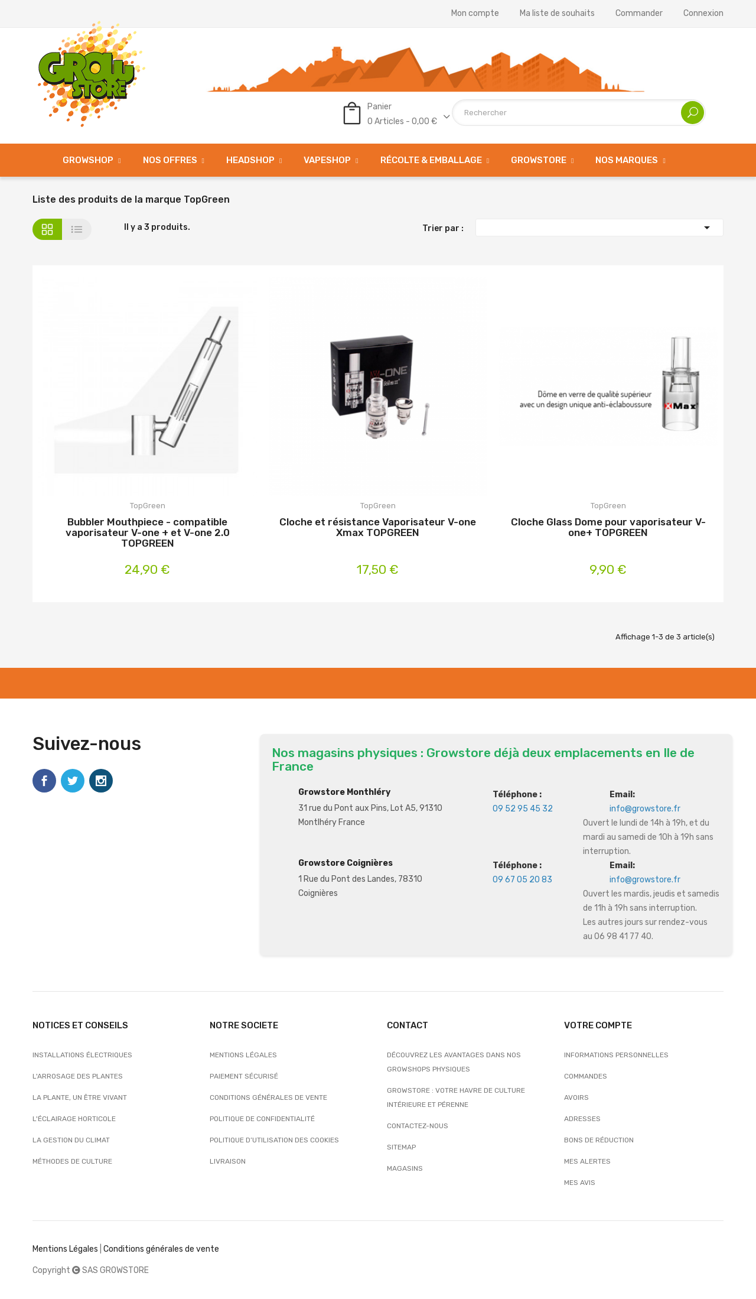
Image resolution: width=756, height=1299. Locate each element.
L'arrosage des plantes (77, 1076)
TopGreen (147, 505)
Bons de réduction (599, 1140)
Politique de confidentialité (262, 1119)
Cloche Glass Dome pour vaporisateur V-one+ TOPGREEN (608, 527)
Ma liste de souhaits (557, 13)
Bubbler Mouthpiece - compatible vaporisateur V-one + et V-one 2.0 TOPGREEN (148, 532)
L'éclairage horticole (74, 1119)
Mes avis (579, 1182)
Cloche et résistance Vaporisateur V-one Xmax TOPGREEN (377, 527)
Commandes (585, 1076)
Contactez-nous (417, 1126)
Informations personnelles (616, 1055)
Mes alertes (587, 1161)
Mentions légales (243, 1055)
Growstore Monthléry (344, 792)
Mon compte (475, 13)
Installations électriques (82, 1055)
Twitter (72, 781)
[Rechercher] (579, 112)
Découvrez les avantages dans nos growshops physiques (454, 1062)
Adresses (582, 1119)
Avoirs (576, 1097)
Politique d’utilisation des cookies (274, 1140)
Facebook (44, 781)
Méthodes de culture (72, 1161)
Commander (639, 13)
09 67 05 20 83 (522, 880)
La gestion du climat (71, 1140)
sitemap (401, 1147)
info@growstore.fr (645, 809)
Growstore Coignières (345, 863)
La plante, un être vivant (79, 1097)
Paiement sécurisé (244, 1076)
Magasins (405, 1168)
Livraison (228, 1161)
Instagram (101, 781)
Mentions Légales (65, 1249)
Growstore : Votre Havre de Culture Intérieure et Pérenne (456, 1097)
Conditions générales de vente (268, 1097)
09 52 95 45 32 (523, 809)
